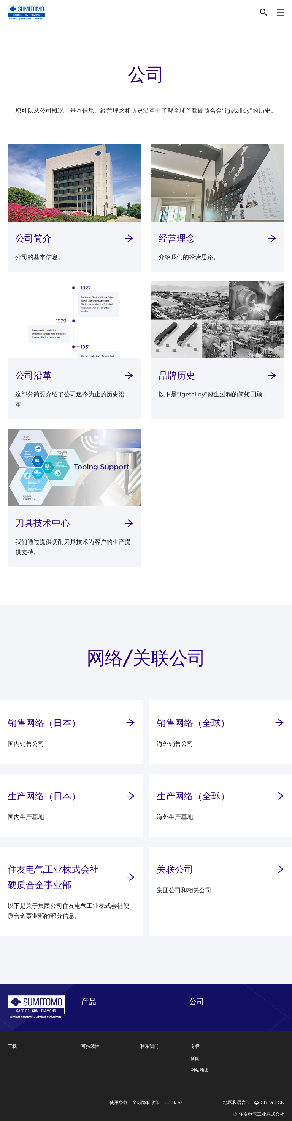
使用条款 (119, 1102)
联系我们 (149, 1046)
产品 (88, 1001)
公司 (196, 1001)
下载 (12, 1046)
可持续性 (90, 1046)
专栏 (195, 1046)
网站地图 (199, 1069)
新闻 (195, 1058)
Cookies (173, 1102)
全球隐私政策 (146, 1102)
